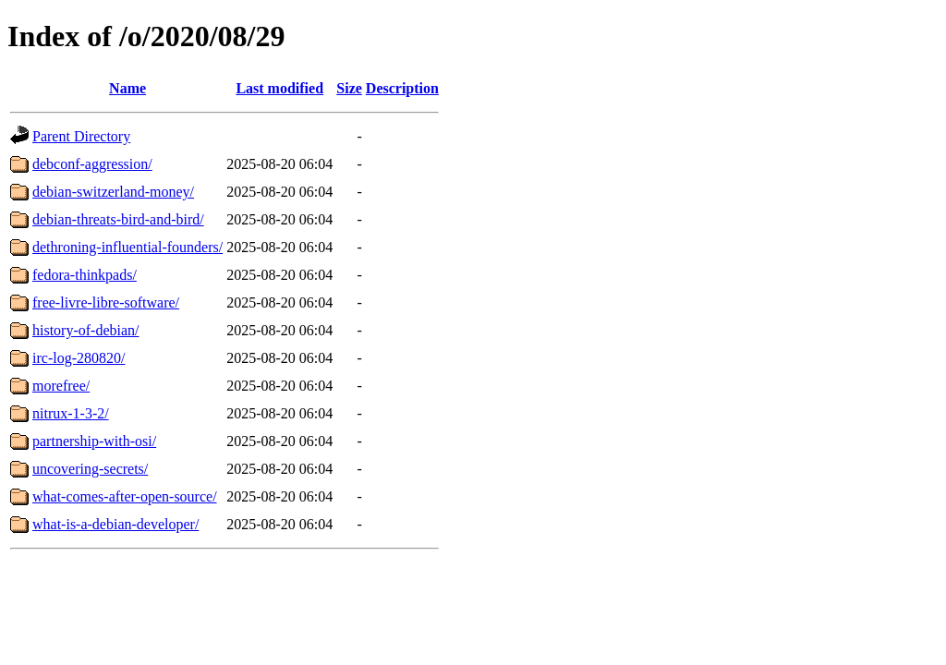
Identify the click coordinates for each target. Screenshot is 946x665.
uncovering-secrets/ (90, 469)
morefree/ (61, 385)
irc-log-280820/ (78, 358)
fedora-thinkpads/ (84, 275)
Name (127, 88)
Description (402, 88)
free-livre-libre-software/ (105, 302)
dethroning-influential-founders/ (127, 247)
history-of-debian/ (85, 330)
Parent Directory (81, 136)
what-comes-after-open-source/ (124, 496)
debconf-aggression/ (92, 164)
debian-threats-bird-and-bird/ (118, 219)
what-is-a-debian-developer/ (115, 524)
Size (349, 88)
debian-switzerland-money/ (113, 192)
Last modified (279, 88)
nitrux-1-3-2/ (70, 413)
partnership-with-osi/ (94, 441)
